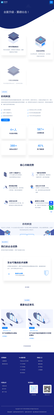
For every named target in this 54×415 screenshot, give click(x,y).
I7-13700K (22, 367)
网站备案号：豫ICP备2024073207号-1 (15, 411)
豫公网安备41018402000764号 (40, 411)
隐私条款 (40, 364)
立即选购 (5, 120)
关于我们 (40, 367)
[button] (25, 287)
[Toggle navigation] (51, 2)
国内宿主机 (5, 364)
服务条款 (40, 361)
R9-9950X (22, 372)
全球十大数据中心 (15, 214)
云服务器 (4, 361)
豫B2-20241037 (28, 411)
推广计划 (4, 391)
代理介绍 (4, 386)
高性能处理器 (13, 227)
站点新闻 (5, 328)
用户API (4, 389)
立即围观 (5, 336)
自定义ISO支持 (40, 227)
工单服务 (40, 369)
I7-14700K (22, 369)
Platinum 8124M (24, 361)
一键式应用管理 (41, 214)
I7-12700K (22, 364)
